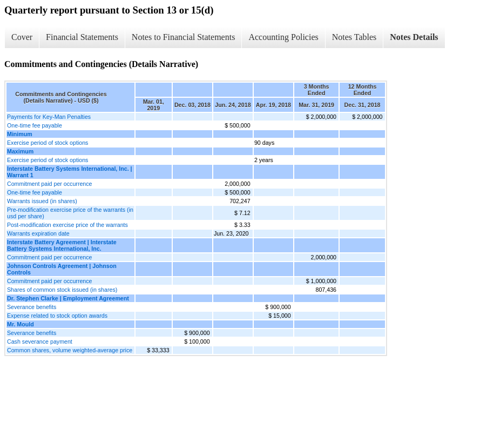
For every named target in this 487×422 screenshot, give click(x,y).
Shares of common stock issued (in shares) (62, 289)
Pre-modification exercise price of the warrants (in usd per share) (70, 212)
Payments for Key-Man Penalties (49, 116)
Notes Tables (354, 37)
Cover (21, 37)
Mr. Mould (20, 324)
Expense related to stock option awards (57, 315)
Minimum (19, 134)
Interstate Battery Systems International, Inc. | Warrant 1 (69, 171)
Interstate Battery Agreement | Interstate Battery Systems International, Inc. (62, 245)
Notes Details (414, 37)
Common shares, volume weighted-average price (69, 350)
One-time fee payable (34, 125)
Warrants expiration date (38, 233)
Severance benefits (31, 307)
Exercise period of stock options (47, 142)
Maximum (20, 151)
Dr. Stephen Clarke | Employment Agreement (68, 298)
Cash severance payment (39, 341)
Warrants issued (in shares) (42, 201)
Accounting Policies (283, 37)
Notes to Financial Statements (183, 37)
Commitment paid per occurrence (49, 183)
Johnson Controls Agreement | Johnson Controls (62, 269)
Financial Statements (82, 37)
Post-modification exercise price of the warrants (67, 225)
